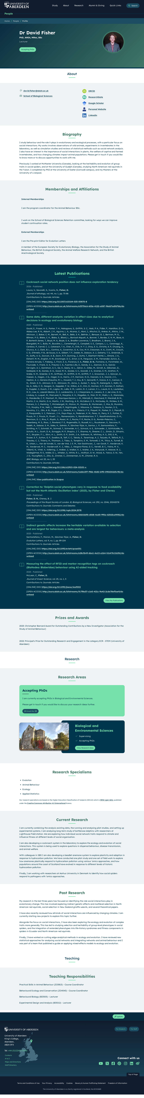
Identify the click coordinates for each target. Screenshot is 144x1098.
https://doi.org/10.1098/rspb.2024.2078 (61, 510)
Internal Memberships (32, 199)
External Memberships (32, 232)
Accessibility (59, 1086)
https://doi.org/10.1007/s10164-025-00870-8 (64, 302)
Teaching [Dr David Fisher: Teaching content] (72, 961)
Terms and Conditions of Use (28, 1086)
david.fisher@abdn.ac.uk (35, 91)
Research (80, 5)
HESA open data (106, 803)
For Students (115, 1033)
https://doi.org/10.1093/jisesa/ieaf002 (61, 587)
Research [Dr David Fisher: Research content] (72, 660)
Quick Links (117, 5)
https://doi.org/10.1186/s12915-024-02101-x (64, 467)
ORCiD (91, 91)
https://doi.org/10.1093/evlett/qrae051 (61, 549)
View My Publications (112, 601)
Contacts (8, 1059)
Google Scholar (96, 103)
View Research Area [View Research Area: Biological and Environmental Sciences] (87, 750)
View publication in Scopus (50, 480)
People (9, 13)
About (67, 5)
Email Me (30, 712)
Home (7, 21)
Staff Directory (11, 1069)
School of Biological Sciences (37, 96)
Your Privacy (47, 1086)
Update (117, 1019)
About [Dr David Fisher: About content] (72, 74)
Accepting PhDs (29, 50)
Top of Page (133, 1078)
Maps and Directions (13, 1065)
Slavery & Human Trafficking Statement (90, 1086)
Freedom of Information (117, 1086)
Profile (25, 21)
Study (56, 5)
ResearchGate (95, 97)
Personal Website (97, 109)
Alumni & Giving (98, 5)
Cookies (69, 1086)
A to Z (7, 1062)
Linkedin (92, 115)
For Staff (132, 1033)
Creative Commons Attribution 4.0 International (46, 806)
